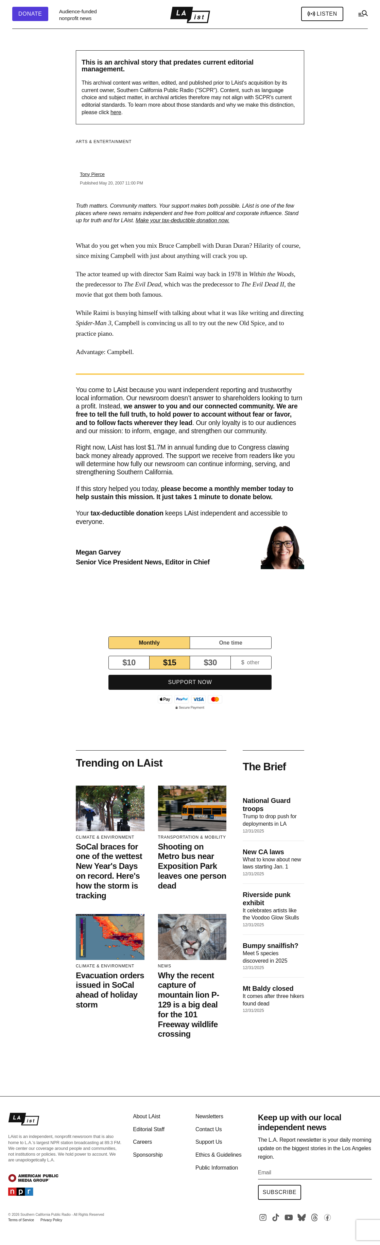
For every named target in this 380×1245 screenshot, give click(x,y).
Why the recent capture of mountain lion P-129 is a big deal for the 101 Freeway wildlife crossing (188, 1005)
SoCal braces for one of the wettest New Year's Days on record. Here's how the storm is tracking (109, 871)
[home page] (190, 15)
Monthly (149, 643)
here (115, 112)
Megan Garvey (98, 552)
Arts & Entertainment (104, 141)
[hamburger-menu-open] (363, 15)
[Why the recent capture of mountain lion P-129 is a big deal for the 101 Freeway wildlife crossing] (192, 937)
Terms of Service (21, 1220)
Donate (30, 14)
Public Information (216, 1168)
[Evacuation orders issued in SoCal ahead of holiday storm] (110, 937)
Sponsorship (147, 1155)
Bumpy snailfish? (270, 945)
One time (230, 643)
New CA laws (263, 852)
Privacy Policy (51, 1220)
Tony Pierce (92, 174)
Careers (142, 1142)
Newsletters (209, 1116)
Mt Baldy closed (268, 988)
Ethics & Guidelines (218, 1155)
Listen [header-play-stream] (322, 14)
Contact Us (208, 1129)
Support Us (208, 1142)
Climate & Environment (105, 837)
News (164, 966)
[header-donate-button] (30, 14)
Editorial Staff (148, 1129)
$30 (210, 662)
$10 (129, 662)
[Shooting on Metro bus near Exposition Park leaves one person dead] (192, 808)
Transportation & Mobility (192, 837)
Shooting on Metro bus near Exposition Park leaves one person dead (192, 866)
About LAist (146, 1116)
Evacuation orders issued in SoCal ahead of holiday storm (110, 990)
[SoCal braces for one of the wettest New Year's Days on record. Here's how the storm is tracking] (110, 808)
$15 (169, 662)
